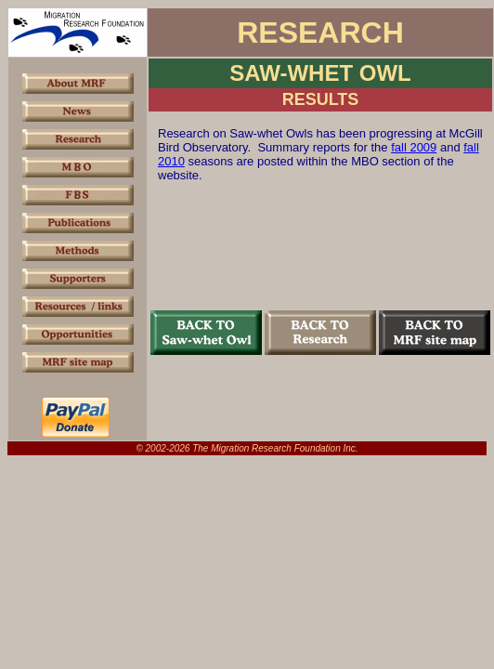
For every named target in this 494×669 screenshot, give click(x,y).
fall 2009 (413, 147)
